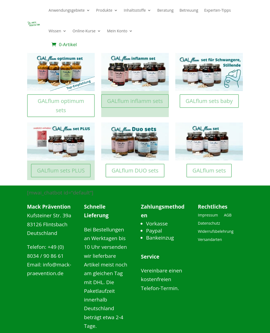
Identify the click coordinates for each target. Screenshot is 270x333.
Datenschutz (209, 223)
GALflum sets (209, 170)
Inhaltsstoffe (135, 10)
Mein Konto (117, 30)
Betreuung (189, 10)
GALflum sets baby (209, 101)
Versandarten (210, 240)
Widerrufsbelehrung (215, 232)
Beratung (165, 10)
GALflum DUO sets (135, 170)
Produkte (104, 10)
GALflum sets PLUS (61, 170)
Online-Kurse (84, 30)
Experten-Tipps (217, 10)
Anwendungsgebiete (67, 10)
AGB (227, 215)
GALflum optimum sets (61, 105)
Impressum (208, 215)
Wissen (55, 30)
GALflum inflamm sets (135, 101)
